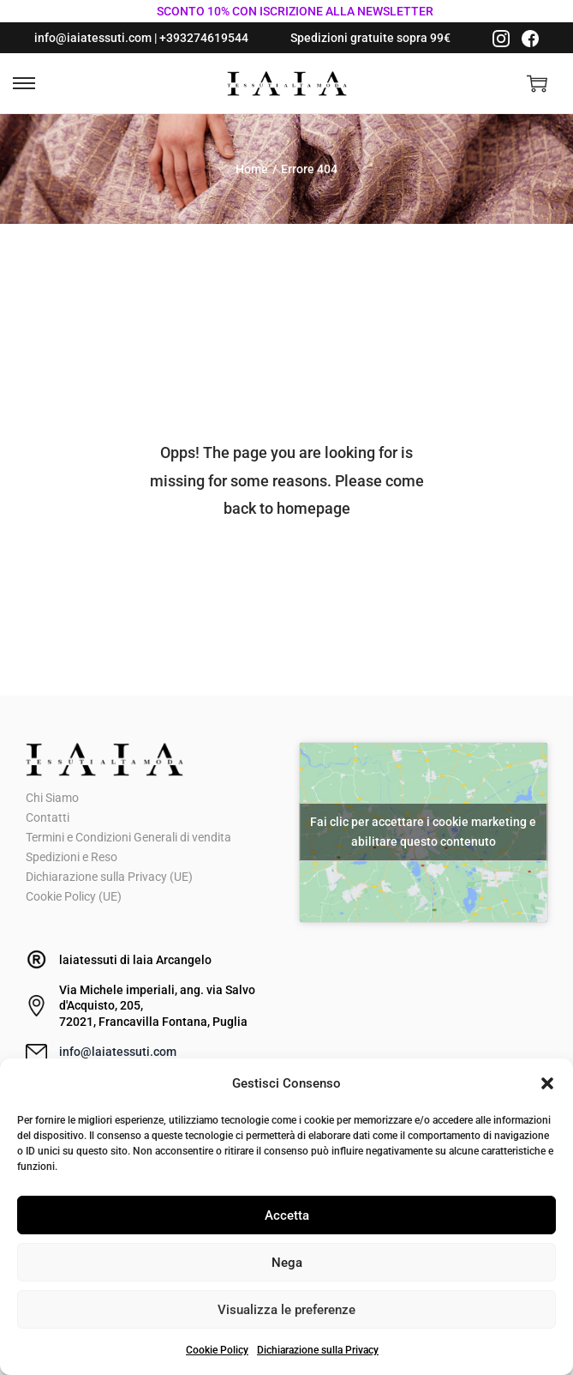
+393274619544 (203, 38)
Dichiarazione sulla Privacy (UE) (109, 876)
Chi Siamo (52, 798)
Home (252, 169)
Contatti (47, 817)
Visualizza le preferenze (286, 1310)
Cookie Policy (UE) (74, 896)
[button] (547, 1083)
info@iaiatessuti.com (93, 38)
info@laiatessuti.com (117, 1051)
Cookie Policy (217, 1350)
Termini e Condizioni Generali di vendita (128, 837)
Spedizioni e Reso (71, 857)
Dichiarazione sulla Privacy (318, 1350)
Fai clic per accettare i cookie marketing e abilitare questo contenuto (423, 831)
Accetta (287, 1215)
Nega (287, 1262)
